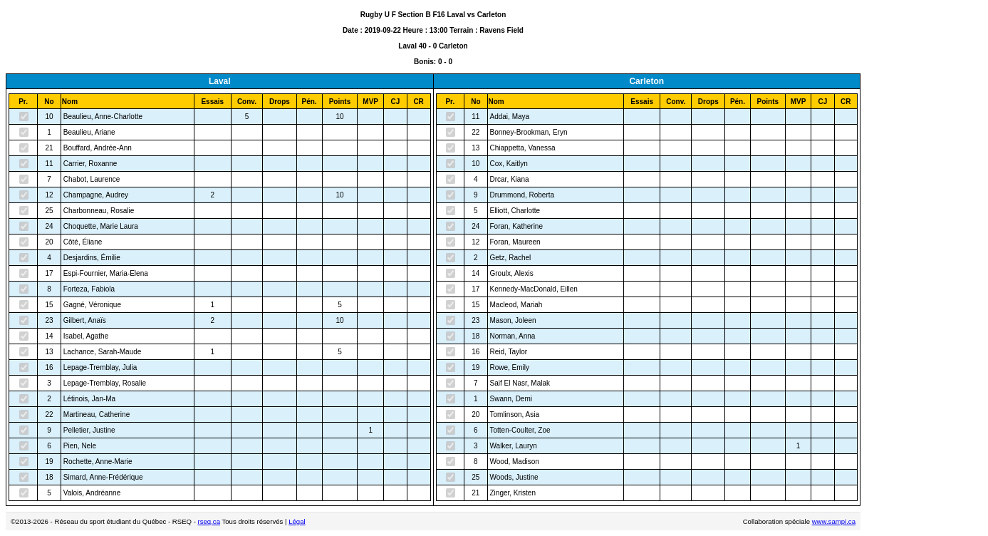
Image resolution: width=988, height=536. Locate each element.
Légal (296, 521)
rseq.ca (209, 521)
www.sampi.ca (834, 521)
